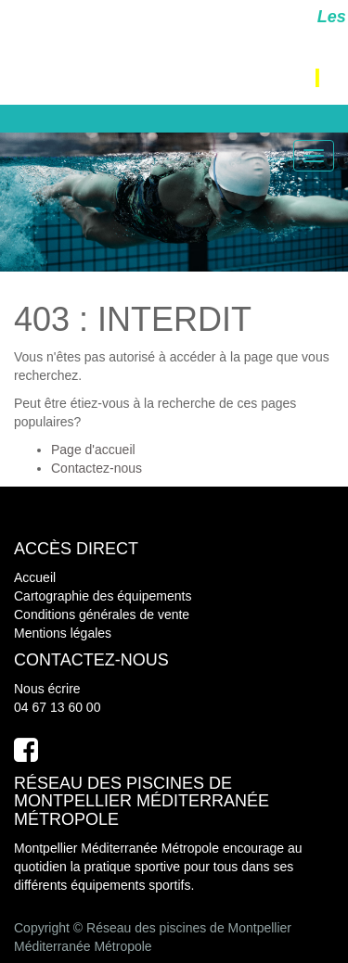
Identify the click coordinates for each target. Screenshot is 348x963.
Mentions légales (62, 633)
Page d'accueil (93, 449)
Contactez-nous (96, 468)
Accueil (35, 577)
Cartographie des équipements (102, 596)
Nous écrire (47, 688)
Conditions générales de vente (101, 614)
